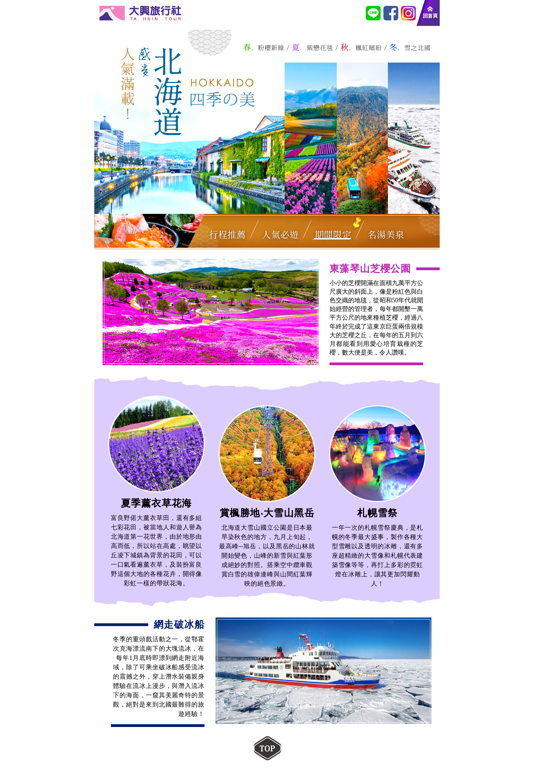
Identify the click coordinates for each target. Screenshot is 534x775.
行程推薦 (227, 234)
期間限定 (333, 234)
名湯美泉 (386, 234)
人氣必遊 (280, 234)
